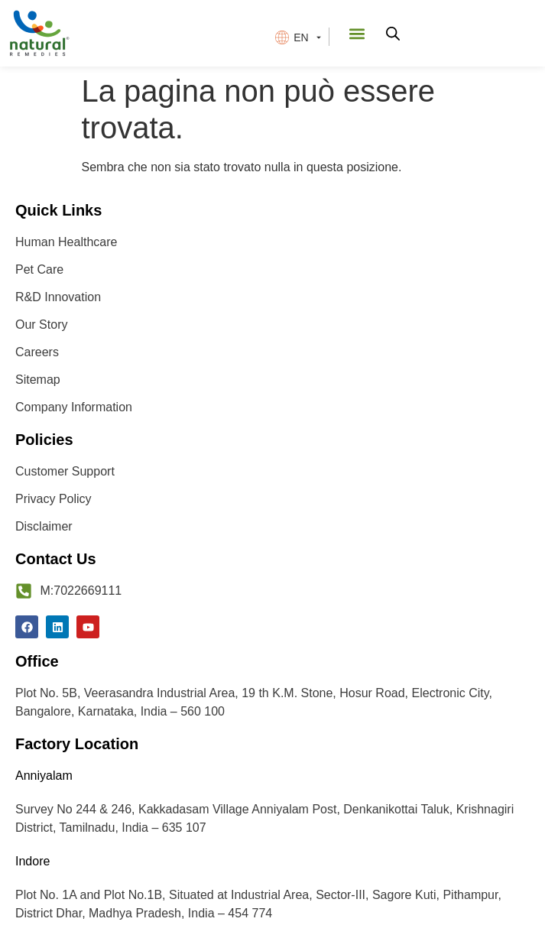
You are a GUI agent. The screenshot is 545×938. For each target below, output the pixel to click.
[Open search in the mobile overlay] (393, 34)
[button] (357, 33)
